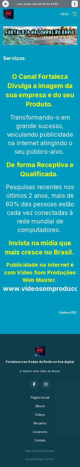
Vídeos (40, 414)
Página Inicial (40, 397)
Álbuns (40, 406)
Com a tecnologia (40, 459)
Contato (40, 440)
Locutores (40, 432)
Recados (39, 423)
